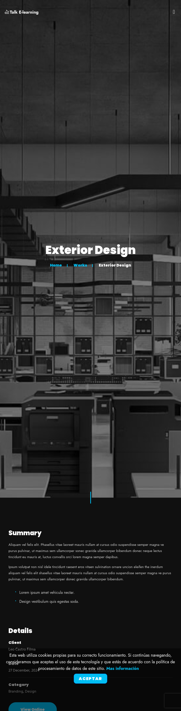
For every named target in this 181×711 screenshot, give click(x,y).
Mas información (122, 668)
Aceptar (90, 678)
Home (56, 265)
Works (80, 265)
